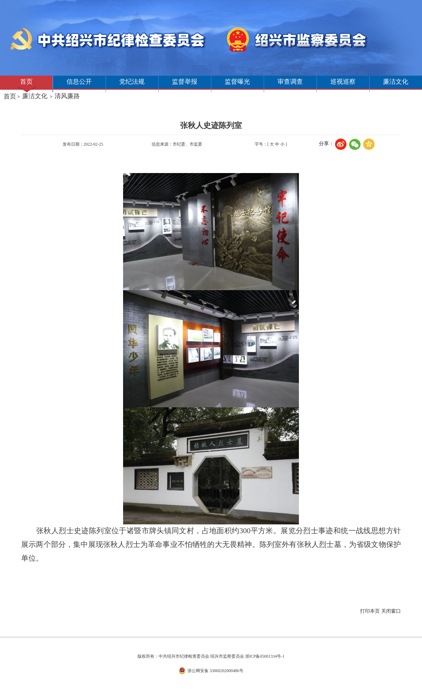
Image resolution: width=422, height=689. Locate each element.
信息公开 (79, 81)
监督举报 (184, 81)
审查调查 (290, 81)
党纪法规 (132, 81)
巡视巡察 (343, 81)
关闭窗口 (391, 611)
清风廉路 (67, 96)
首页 (26, 81)
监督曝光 (237, 81)
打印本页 (370, 611)
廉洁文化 (395, 81)
